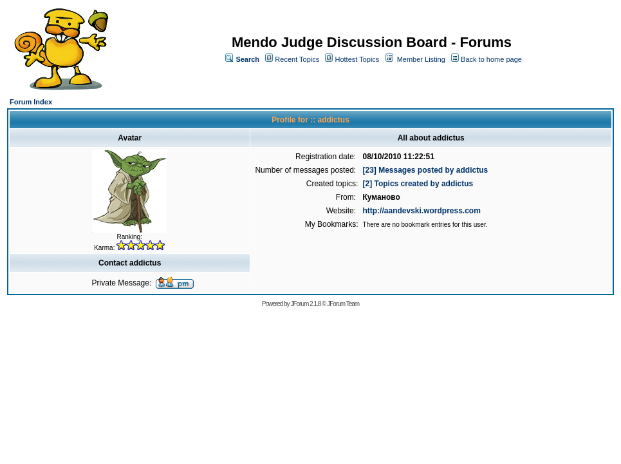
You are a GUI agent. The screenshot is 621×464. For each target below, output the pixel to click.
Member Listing (421, 59)
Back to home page (491, 59)
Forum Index (31, 102)
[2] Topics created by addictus (417, 183)
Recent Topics (297, 59)
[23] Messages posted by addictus (425, 170)
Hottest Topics (357, 59)
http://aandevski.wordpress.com (421, 210)
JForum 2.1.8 (305, 303)
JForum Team (343, 303)
